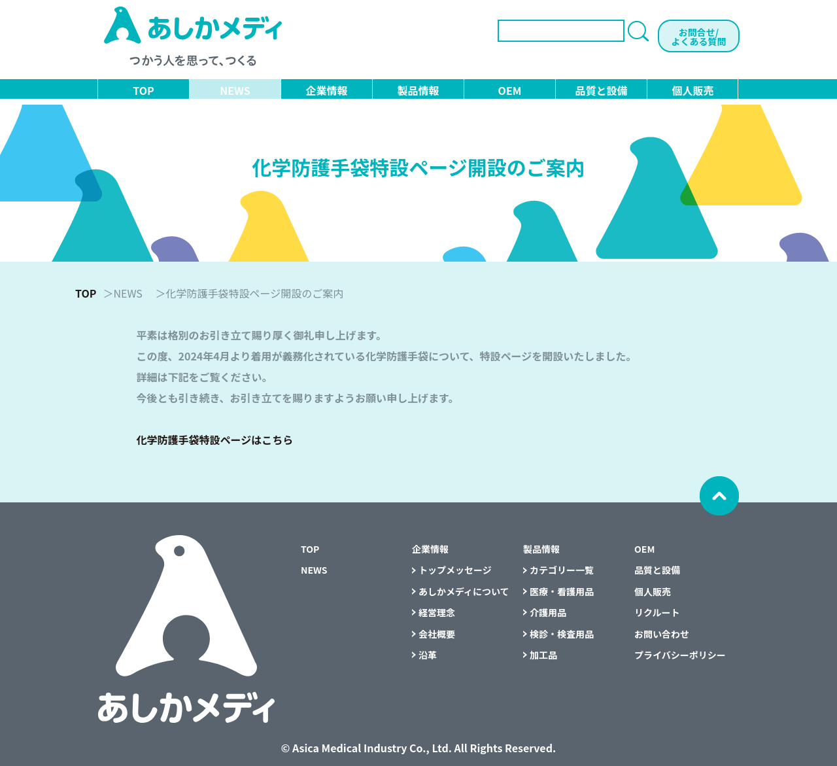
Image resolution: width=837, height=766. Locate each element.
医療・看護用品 (562, 591)
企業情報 (326, 90)
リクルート (657, 612)
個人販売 (692, 90)
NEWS (235, 90)
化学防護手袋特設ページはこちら (215, 439)
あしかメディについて (463, 591)
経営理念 (436, 612)
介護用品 (548, 612)
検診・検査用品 (562, 633)
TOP (143, 90)
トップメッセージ (455, 569)
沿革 (427, 654)
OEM (510, 90)
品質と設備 (601, 90)
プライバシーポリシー (680, 654)
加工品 (543, 654)
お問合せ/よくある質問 (699, 37)
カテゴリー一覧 (562, 569)
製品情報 (418, 90)
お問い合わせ (661, 633)
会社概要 (436, 633)
